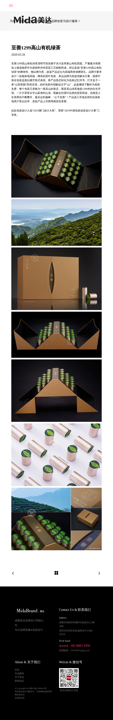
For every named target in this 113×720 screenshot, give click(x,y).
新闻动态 (19, 681)
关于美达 (19, 677)
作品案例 (19, 673)
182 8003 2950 (80, 645)
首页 (17, 670)
